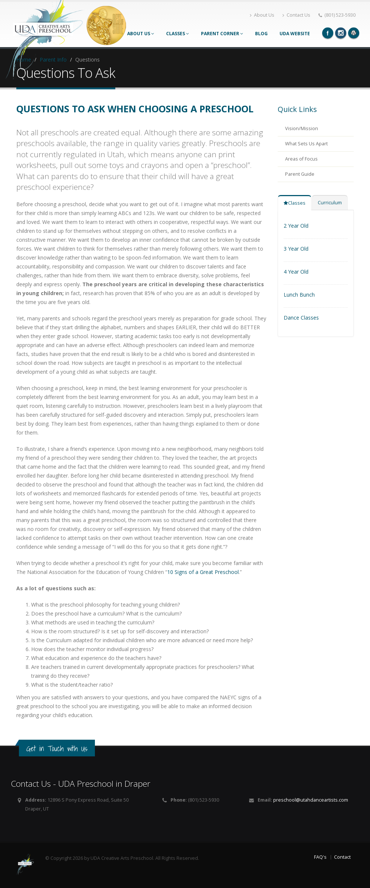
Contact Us (296, 15)
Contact (342, 857)
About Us (262, 15)
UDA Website (295, 33)
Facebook (327, 33)
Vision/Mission (301, 128)
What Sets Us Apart (306, 144)
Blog (261, 33)
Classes (177, 33)
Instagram (340, 33)
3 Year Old (296, 248)
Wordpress (353, 33)
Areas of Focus (301, 159)
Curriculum (330, 202)
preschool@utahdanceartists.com (310, 800)
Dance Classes (301, 317)
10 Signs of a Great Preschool (203, 571)
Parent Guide (299, 174)
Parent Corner (222, 33)
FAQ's (320, 857)
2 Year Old (296, 225)
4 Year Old (296, 271)
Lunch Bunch (299, 294)
